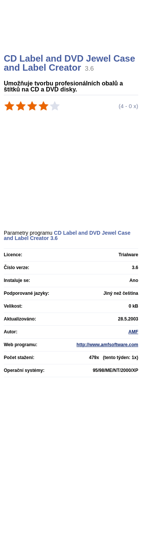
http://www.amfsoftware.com (107, 344)
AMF (133, 331)
